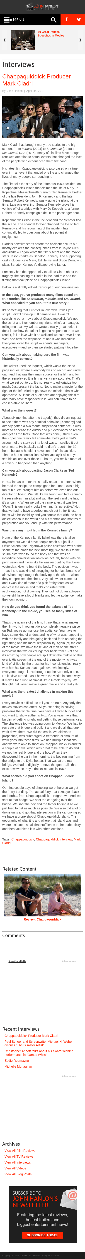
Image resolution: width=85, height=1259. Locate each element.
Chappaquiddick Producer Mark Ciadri (31, 1035)
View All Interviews (18, 1162)
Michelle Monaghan (18, 1066)
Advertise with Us (17, 961)
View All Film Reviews (20, 1150)
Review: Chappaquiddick (42, 919)
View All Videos (15, 1168)
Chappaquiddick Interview (54, 839)
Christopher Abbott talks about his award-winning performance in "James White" (39, 1053)
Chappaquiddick (22, 839)
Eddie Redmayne (17, 1060)
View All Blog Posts (18, 1174)
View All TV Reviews (19, 1156)
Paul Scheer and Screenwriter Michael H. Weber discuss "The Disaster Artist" (39, 1043)
